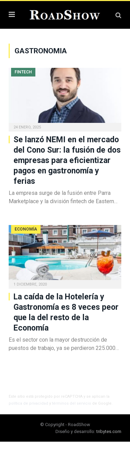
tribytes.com (108, 431)
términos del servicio (71, 403)
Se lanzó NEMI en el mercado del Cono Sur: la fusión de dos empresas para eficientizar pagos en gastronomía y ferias (67, 160)
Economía (26, 229)
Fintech (23, 72)
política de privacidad (28, 403)
